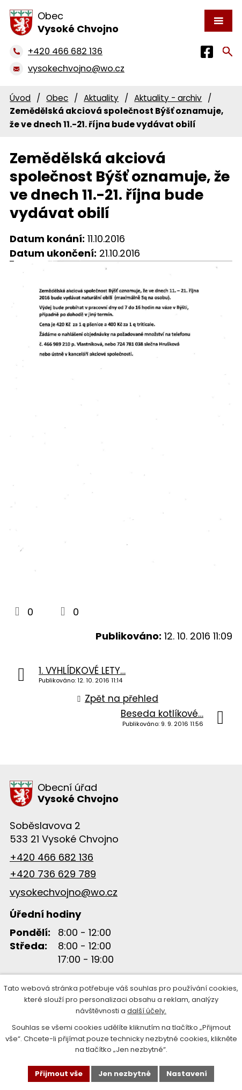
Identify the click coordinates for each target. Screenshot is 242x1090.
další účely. (146, 1011)
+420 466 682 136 (51, 857)
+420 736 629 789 (53, 874)
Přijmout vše (59, 1074)
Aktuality (101, 98)
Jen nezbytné (124, 1074)
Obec (57, 98)
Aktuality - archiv (168, 98)
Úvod (20, 98)
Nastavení (186, 1074)
